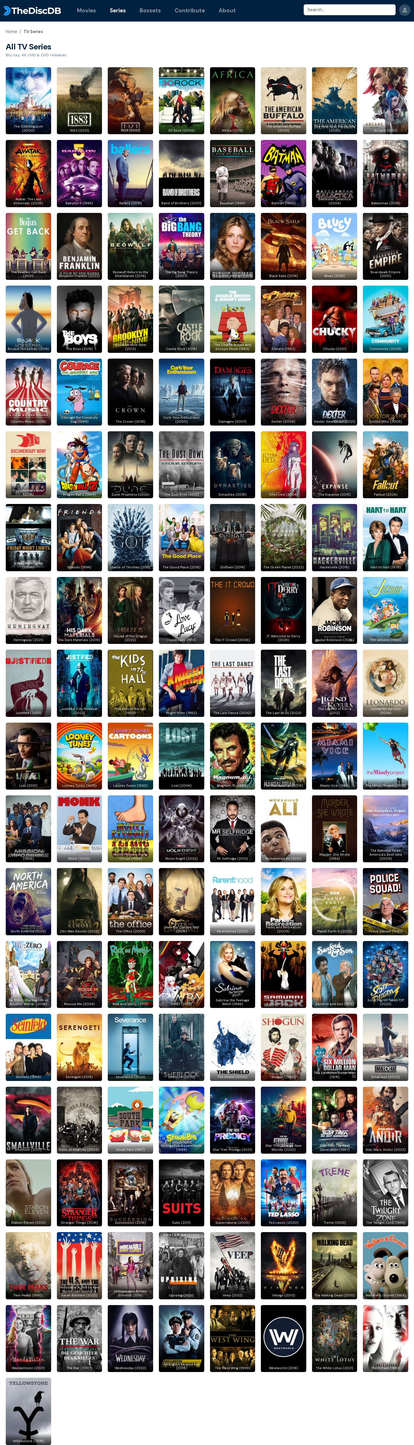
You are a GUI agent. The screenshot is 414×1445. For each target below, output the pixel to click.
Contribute (190, 10)
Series (118, 10)
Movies (86, 10)
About (227, 10)
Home (11, 31)
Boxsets (150, 10)
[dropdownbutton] (405, 10)
